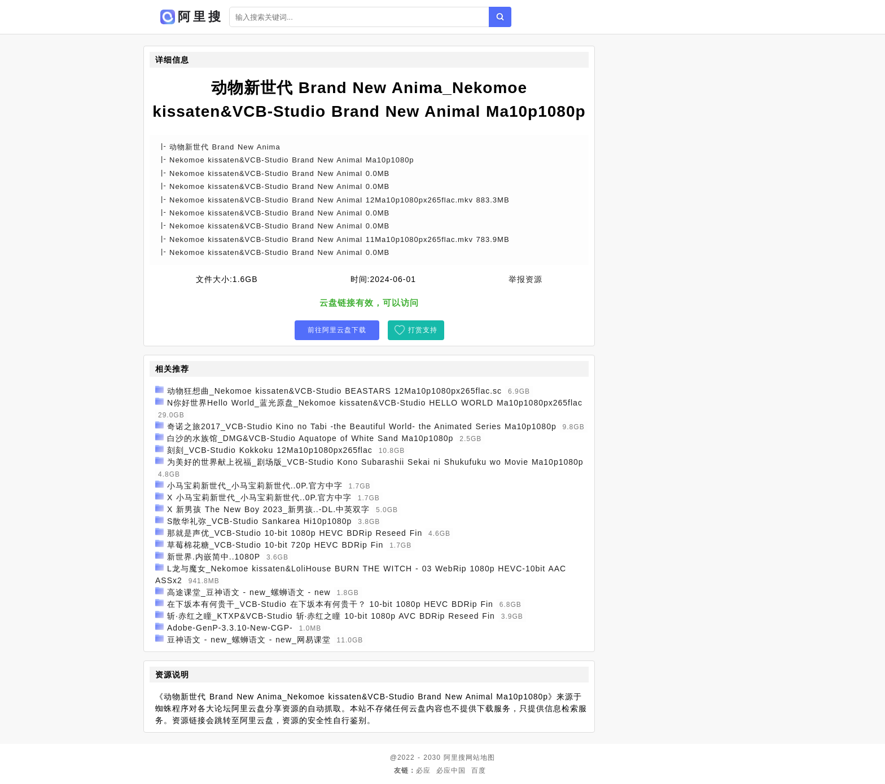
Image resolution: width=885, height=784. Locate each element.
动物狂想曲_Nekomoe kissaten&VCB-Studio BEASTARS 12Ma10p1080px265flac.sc (334, 390)
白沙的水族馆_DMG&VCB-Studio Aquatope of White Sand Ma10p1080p (310, 438)
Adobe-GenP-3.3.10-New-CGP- (230, 627)
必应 (423, 770)
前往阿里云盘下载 (337, 330)
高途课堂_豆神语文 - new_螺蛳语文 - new (249, 592)
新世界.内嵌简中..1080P (213, 556)
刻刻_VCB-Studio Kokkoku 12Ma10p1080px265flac (270, 450)
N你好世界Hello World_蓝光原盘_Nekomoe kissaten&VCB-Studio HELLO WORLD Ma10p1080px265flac (374, 402)
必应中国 (451, 770)
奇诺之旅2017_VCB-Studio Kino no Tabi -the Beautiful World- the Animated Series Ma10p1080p (362, 426)
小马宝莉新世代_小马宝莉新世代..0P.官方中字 (255, 485)
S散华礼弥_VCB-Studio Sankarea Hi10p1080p (259, 521)
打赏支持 (422, 330)
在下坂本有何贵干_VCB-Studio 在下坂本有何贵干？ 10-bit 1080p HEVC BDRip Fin (330, 604)
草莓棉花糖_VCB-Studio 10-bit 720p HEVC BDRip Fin (275, 544)
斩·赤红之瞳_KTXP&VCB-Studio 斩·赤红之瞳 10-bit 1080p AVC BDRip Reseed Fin (331, 615)
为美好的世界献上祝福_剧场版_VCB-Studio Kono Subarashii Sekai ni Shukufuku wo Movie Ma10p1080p (375, 461)
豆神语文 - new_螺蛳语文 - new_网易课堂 (249, 639)
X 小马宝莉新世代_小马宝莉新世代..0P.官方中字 (259, 497)
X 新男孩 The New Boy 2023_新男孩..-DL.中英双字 (268, 509)
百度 (478, 770)
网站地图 (480, 757)
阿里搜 (455, 757)
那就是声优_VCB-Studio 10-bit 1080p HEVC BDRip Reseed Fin (294, 533)
